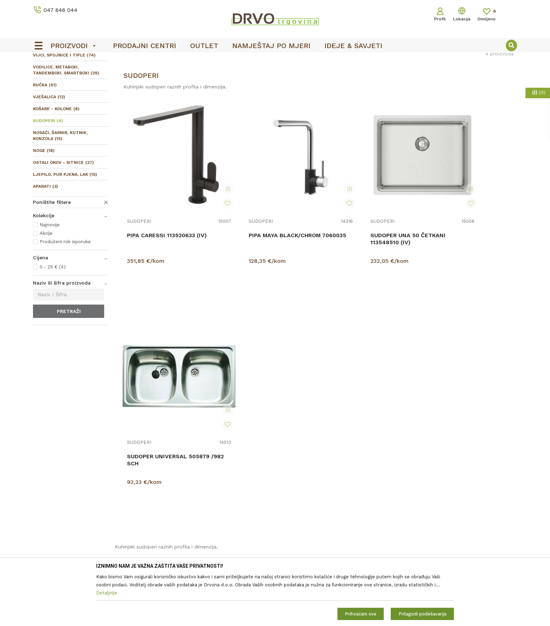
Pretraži (69, 363)
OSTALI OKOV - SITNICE (63, 214)
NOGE (43, 202)
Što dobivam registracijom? (311, 548)
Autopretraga (337, 89)
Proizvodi (43, 74)
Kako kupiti (292, 538)
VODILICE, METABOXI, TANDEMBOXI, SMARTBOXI (66, 122)
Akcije (46, 285)
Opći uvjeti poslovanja (304, 459)
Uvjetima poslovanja (485, 478)
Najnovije (50, 277)
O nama (165, 459)
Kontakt (165, 469)
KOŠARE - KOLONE (56, 161)
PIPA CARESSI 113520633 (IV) (167, 265)
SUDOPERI (48, 173)
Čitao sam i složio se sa (459, 481)
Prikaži (442, 89)
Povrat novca (294, 518)
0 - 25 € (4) (53, 319)
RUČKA (44, 137)
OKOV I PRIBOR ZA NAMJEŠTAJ (94, 74)
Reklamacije (292, 499)
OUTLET (274, 60)
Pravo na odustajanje (303, 489)
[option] (275, 60)
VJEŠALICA (49, 149)
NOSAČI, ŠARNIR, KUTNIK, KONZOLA (60, 187)
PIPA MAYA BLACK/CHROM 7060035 (263, 269)
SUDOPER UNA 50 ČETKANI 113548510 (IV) (364, 269)
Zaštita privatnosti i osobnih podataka (324, 469)
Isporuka (289, 509)
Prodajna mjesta (175, 479)
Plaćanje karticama (301, 528)
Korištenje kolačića (301, 479)
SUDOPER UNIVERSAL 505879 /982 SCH (456, 269)
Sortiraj (371, 89)
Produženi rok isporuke (65, 294)
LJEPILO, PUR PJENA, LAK (65, 226)
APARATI (45, 238)
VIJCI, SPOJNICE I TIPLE (64, 107)
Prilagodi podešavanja (422, 614)
